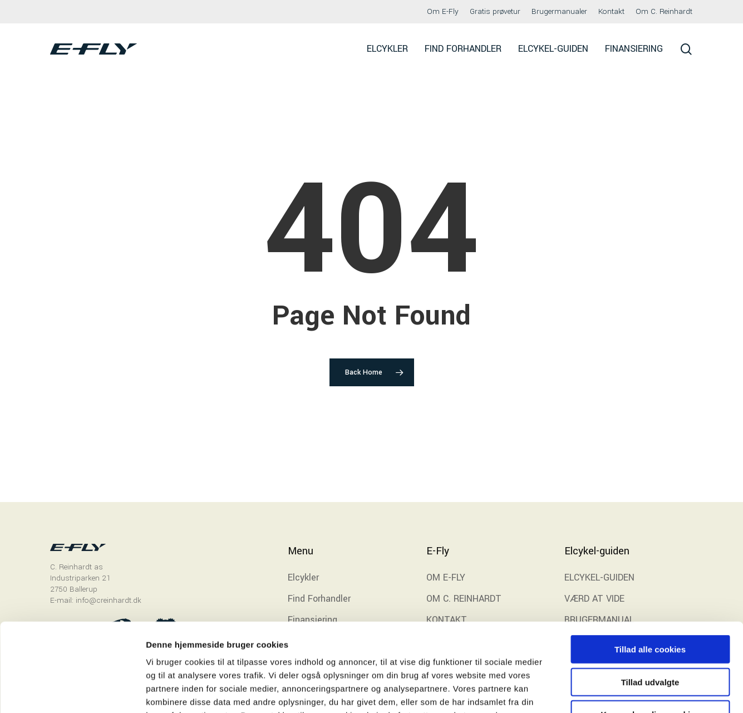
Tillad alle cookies (650, 566)
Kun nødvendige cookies (650, 631)
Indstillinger (580, 691)
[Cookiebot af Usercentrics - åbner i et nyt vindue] (72, 691)
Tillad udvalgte (650, 599)
